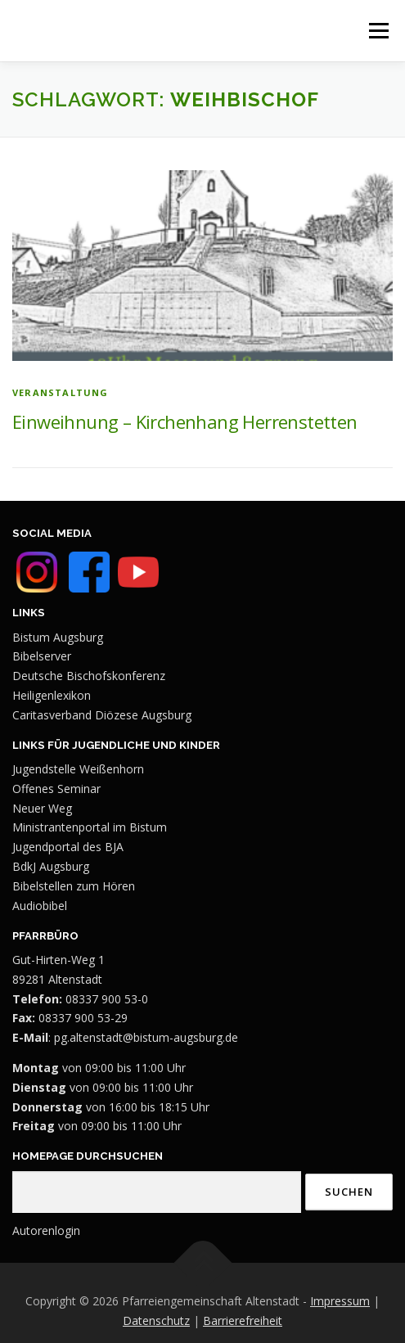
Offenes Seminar (56, 788)
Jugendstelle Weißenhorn (78, 769)
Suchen (349, 1191)
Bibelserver (41, 656)
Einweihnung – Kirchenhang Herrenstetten (185, 421)
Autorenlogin (46, 1230)
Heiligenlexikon (51, 695)
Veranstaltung (60, 392)
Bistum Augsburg (57, 637)
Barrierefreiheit (242, 1320)
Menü (378, 30)
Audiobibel (39, 905)
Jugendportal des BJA (68, 846)
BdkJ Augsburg (50, 866)
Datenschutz (156, 1320)
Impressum (340, 1301)
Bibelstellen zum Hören (73, 886)
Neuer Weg (42, 808)
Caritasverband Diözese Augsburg (101, 715)
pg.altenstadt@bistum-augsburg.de (146, 1037)
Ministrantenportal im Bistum (89, 827)
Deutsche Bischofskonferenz (88, 675)
